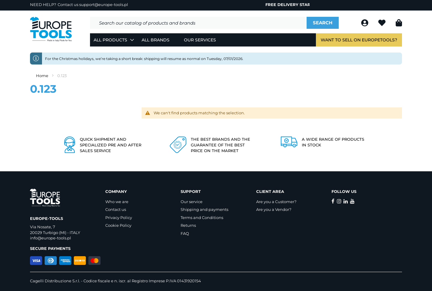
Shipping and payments (204, 209)
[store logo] (51, 29)
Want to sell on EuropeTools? (359, 40)
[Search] (323, 23)
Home (42, 75)
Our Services (200, 40)
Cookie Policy (118, 225)
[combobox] (198, 23)
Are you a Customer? (276, 201)
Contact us (115, 209)
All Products (110, 40)
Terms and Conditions (202, 217)
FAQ (185, 233)
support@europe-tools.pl (103, 4)
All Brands (156, 40)
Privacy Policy (118, 217)
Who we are (116, 201)
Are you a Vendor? (273, 209)
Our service (191, 201)
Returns (188, 225)
